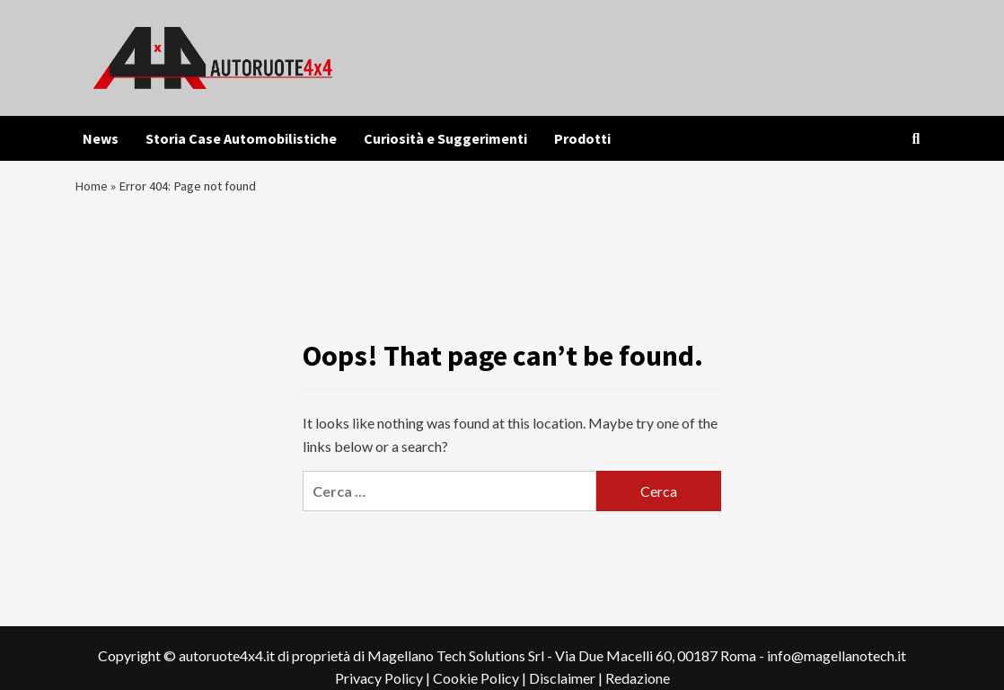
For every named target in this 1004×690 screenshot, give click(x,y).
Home (92, 190)
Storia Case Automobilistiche (241, 138)
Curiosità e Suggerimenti (445, 138)
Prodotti (582, 138)
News (101, 138)
